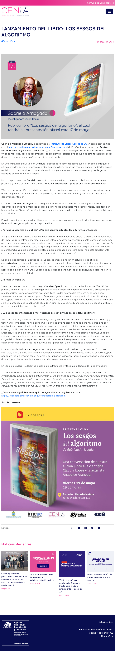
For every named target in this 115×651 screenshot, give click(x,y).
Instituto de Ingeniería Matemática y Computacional (38, 147)
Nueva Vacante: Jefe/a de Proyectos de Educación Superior (99, 577)
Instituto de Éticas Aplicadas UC (69, 143)
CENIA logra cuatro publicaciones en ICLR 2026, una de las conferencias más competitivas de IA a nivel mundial (14, 579)
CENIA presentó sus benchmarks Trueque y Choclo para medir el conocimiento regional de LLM (70, 586)
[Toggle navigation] (109, 11)
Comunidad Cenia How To (100, 2)
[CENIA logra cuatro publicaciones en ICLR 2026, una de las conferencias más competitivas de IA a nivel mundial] (14, 561)
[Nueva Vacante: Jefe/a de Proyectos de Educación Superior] (100, 561)
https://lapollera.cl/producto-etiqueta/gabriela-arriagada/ (33, 395)
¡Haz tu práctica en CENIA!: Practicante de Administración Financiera (42, 577)
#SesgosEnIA (8, 41)
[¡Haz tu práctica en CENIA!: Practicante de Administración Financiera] (43, 561)
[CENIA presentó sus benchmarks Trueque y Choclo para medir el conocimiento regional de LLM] (72, 564)
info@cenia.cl (106, 622)
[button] (72, 528)
